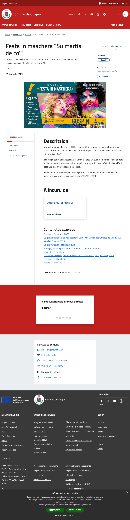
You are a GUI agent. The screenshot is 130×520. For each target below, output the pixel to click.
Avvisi (100, 431)
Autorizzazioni (72, 445)
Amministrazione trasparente (78, 465)
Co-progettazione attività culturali (60, 245)
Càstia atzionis (116, 48)
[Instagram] (97, 14)
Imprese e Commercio (43, 436)
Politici (4, 440)
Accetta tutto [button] (55, 510)
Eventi (100, 448)
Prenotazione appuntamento (46, 465)
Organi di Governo (9, 422)
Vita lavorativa (40, 431)
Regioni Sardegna (9, 3)
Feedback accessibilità (75, 488)
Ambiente (70, 435)
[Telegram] (103, 14)
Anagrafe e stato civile (43, 422)
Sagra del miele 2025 (54, 252)
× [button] (127, 492)
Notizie (101, 422)
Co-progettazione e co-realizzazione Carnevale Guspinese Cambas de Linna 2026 (82, 237)
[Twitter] (84, 14)
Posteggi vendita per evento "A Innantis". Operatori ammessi (72, 248)
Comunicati (102, 426)
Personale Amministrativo (13, 445)
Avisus (28, 34)
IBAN (4, 483)
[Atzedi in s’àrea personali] (108, 3)
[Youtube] (90, 14)
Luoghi (100, 444)
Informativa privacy (74, 474)
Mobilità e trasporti (42, 452)
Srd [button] (125, 3)
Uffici (4, 431)
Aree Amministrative (11, 426)
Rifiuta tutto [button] (75, 510)
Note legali (70, 479)
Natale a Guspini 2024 (54, 262)
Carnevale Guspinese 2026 (56, 234)
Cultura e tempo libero (43, 426)
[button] (65, 515)
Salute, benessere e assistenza (79, 440)
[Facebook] (77, 14)
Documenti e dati (9, 449)
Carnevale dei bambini (54, 259)
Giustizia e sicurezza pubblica (78, 426)
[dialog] (65, 505)
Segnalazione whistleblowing (78, 470)
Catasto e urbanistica (43, 444)
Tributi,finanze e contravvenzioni (80, 431)
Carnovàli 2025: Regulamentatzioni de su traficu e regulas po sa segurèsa (79, 255)
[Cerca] (125, 14)
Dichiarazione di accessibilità (78, 484)
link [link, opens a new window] (89, 505)
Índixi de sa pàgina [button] (15, 137)
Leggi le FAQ (39, 474)
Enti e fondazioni (9, 436)
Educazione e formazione (76, 422)
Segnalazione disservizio (44, 470)
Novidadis (17, 34)
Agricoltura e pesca (74, 449)
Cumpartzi (103, 48)
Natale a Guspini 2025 (54, 241)
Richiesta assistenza (42, 479)
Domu (7, 34)
